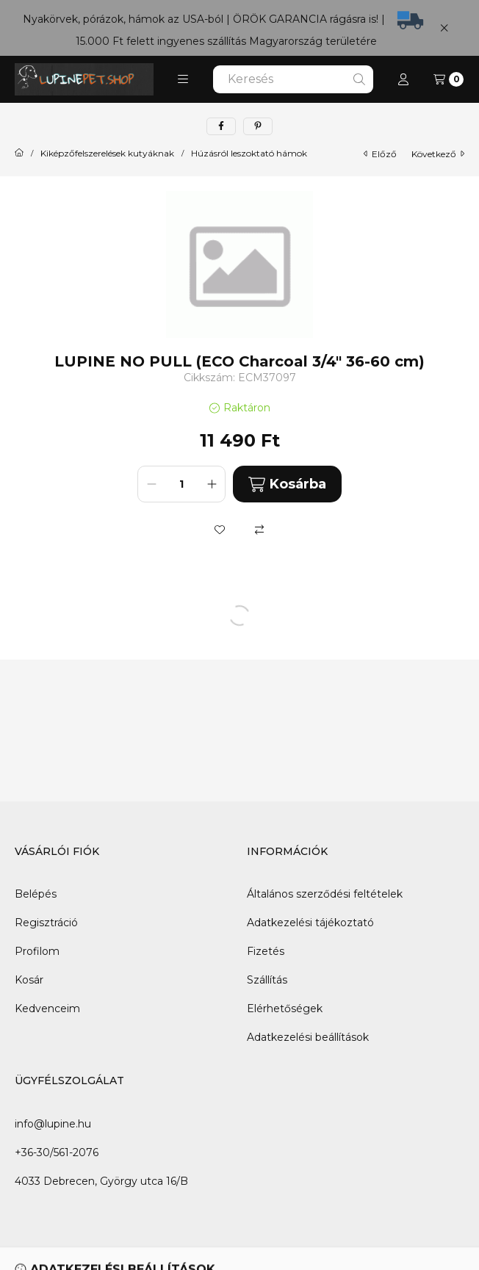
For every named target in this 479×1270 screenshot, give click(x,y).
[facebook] (221, 126)
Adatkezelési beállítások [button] (308, 1037)
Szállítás (267, 979)
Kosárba (286, 484)
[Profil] (403, 79)
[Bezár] (444, 27)
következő (437, 153)
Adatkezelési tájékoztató (310, 922)
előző (380, 153)
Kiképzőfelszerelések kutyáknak (107, 153)
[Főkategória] (19, 153)
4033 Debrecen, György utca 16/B (101, 1181)
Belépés (36, 894)
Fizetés (265, 951)
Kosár (29, 979)
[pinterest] (258, 126)
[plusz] (211, 484)
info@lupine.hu (53, 1123)
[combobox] (293, 79)
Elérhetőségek (285, 1008)
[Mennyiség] (181, 484)
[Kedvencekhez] (219, 529)
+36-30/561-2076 (56, 1152)
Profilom (37, 951)
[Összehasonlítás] (259, 529)
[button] (183, 79)
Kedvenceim (47, 1008)
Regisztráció (46, 922)
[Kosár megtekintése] (448, 79)
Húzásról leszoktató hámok (249, 153)
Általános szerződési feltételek (325, 894)
